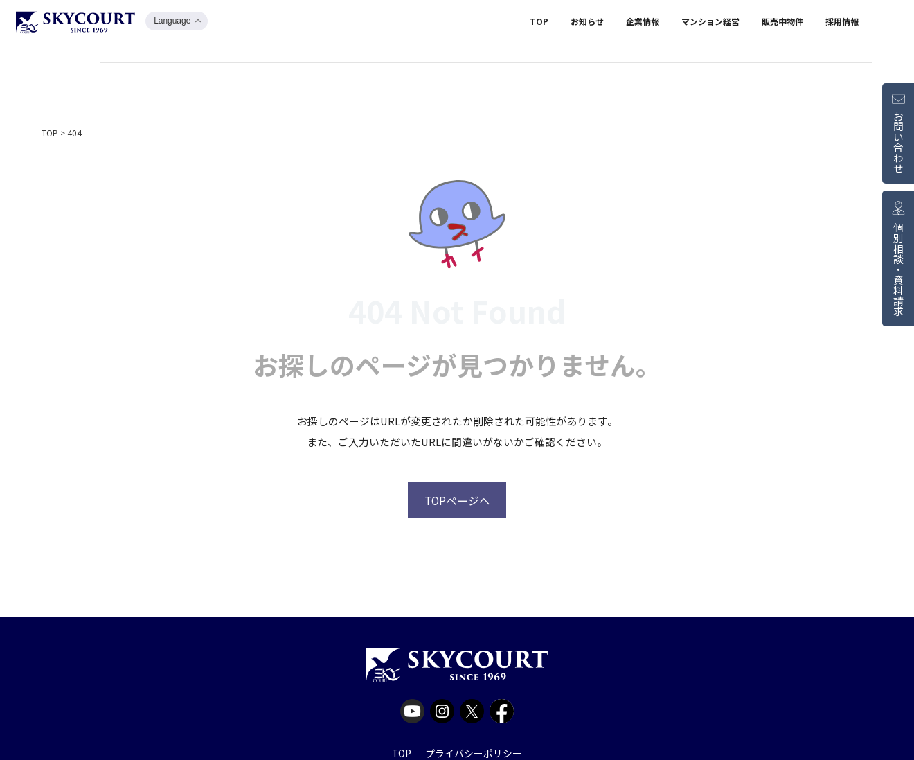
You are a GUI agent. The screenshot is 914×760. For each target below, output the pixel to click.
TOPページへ (457, 499)
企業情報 (642, 23)
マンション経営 (710, 23)
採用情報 (842, 23)
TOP (539, 23)
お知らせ (587, 23)
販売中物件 (782, 23)
